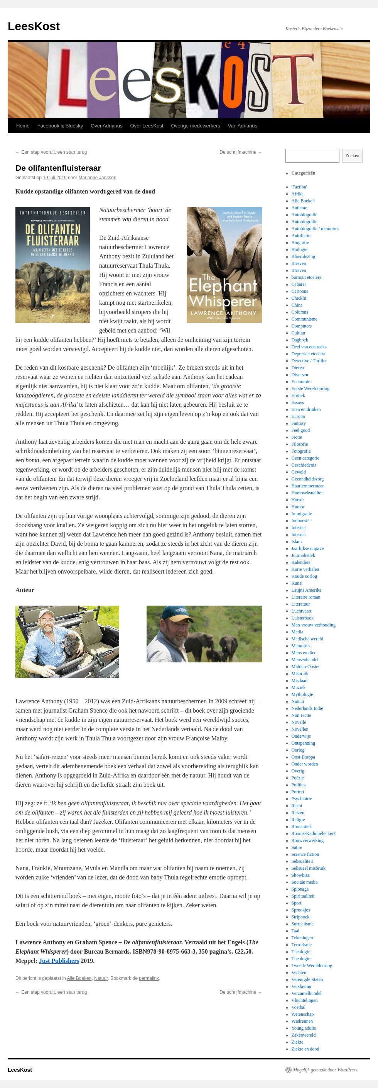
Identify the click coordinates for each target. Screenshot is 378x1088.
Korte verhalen (305, 569)
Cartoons (300, 291)
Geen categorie (305, 458)
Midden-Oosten (306, 666)
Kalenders (301, 562)
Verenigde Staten (307, 979)
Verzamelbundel (307, 993)
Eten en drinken (306, 409)
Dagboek (300, 340)
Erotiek (298, 395)
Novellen (300, 729)
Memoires (301, 645)
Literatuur (301, 604)
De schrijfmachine (240, 152)
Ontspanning (303, 743)
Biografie (300, 242)
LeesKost (34, 26)
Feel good (301, 430)
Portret (298, 791)
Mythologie (302, 694)
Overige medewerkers (195, 126)
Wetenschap (303, 1014)
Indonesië (301, 520)
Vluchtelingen (305, 1000)
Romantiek (302, 826)
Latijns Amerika (307, 590)
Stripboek (301, 917)
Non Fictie (301, 715)
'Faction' (299, 187)
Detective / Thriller (309, 360)
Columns (300, 312)
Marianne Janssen (97, 177)
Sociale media (305, 882)
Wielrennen (302, 1021)
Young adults (304, 1028)
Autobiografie (304, 214)
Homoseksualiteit (308, 493)
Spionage (300, 889)
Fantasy (299, 423)
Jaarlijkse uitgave (308, 548)
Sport (297, 903)
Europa (298, 416)
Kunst (297, 583)
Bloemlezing (303, 256)
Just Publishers (59, 960)
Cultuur (299, 333)
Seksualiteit (302, 861)
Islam (297, 541)
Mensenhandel (305, 659)
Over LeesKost (147, 126)
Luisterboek (303, 618)
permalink (149, 978)
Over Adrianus (106, 126)
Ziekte (298, 1042)
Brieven (299, 263)
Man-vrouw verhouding (314, 625)
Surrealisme (303, 924)
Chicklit (299, 298)
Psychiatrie (302, 798)
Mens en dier (304, 652)
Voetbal (298, 1007)
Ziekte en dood (305, 1049)
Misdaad (299, 680)
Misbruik (300, 673)
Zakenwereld (304, 1035)
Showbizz (301, 875)
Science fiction (305, 854)
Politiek (299, 785)
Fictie (297, 437)
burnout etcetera (307, 277)
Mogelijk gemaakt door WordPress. (325, 1070)
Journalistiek (303, 555)
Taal (295, 931)
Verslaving (301, 986)
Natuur (101, 978)
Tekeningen (302, 937)
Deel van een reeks (309, 347)
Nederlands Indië (307, 708)
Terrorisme (302, 944)
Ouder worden (305, 764)
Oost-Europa (303, 757)
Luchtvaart (302, 611)
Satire (297, 847)
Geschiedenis (304, 465)
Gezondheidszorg (308, 479)
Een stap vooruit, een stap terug (51, 152)
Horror (298, 499)
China (297, 305)
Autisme (299, 207)
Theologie (301, 951)
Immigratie (302, 513)
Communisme (304, 319)
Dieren (298, 367)
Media (298, 632)
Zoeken (352, 155)
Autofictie (301, 235)
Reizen (298, 812)
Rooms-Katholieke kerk (314, 833)
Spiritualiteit (303, 896)
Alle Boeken (79, 978)
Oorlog (298, 750)
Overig (298, 771)
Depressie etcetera (309, 353)
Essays (298, 402)
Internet (299, 527)
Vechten (299, 972)
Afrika (298, 194)
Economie (301, 381)
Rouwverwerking (308, 840)
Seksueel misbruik (309, 868)
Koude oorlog (304, 576)
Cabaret (299, 284)
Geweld (299, 472)
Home (23, 126)
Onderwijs (301, 736)
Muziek (299, 687)
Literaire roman (306, 597)
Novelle (299, 722)
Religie (298, 819)
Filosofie (300, 444)
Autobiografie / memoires (315, 228)
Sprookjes (301, 910)
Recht (297, 805)
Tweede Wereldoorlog (312, 965)
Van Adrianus (242, 126)
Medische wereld (307, 639)
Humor (298, 506)
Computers (302, 326)
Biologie (299, 249)
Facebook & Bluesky (60, 126)
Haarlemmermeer (308, 486)
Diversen (300, 374)
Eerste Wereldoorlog (310, 388)
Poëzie (298, 778)
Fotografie (301, 451)
